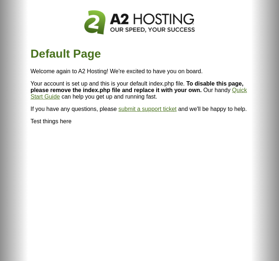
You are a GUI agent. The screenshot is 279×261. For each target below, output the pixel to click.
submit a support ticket (147, 109)
